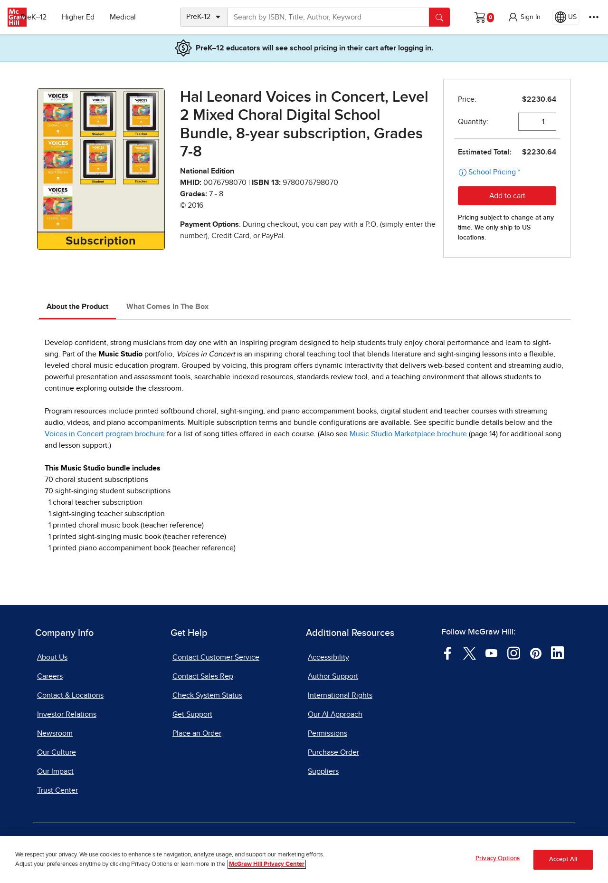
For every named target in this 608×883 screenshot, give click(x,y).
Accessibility (328, 657)
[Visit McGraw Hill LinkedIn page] (557, 652)
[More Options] (593, 17)
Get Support (192, 714)
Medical (140, 17)
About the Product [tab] (77, 306)
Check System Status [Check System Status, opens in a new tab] (207, 695)
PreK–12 (51, 17)
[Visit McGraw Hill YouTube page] (491, 652)
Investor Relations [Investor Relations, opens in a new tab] (66, 714)
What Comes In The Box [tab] (167, 306)
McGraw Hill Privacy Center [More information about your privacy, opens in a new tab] (266, 864)
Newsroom (55, 733)
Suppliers (323, 771)
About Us (52, 657)
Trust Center (57, 790)
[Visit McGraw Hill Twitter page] (469, 652)
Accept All (563, 859)
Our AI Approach (335, 714)
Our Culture (56, 752)
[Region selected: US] (566, 17)
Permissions (327, 733)
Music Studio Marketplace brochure (408, 434)
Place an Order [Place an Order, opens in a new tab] (196, 733)
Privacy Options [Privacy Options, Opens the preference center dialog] (497, 858)
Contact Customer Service (215, 657)
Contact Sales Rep (202, 676)
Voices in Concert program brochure (105, 434)
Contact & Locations (70, 695)
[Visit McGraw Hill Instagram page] (513, 652)
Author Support (333, 676)
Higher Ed (95, 17)
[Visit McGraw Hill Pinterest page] (535, 652)
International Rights (340, 695)
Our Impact (55, 771)
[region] (304, 859)
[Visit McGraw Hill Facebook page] (447, 652)
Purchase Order (333, 752)
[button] (524, 17)
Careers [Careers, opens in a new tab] (50, 676)
